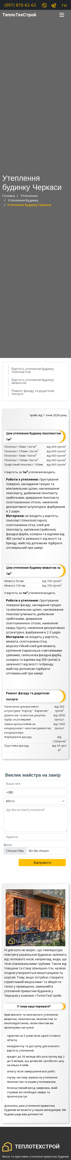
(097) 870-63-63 (20, 5)
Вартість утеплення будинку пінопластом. (33, 370)
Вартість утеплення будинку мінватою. (33, 381)
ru (64, 5)
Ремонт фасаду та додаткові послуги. (33, 392)
